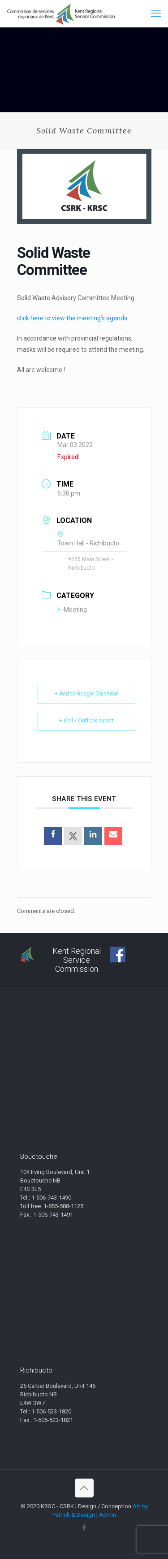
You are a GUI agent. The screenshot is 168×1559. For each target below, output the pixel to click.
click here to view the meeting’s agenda (72, 318)
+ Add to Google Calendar (86, 694)
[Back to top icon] (84, 1488)
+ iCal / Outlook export (86, 720)
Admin (107, 1514)
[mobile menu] (156, 13)
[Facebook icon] (84, 1528)
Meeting (72, 609)
